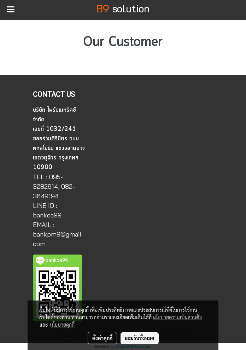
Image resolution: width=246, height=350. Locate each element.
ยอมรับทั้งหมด (139, 338)
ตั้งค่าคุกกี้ (102, 338)
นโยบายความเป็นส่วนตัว (177, 317)
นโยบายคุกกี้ (62, 324)
